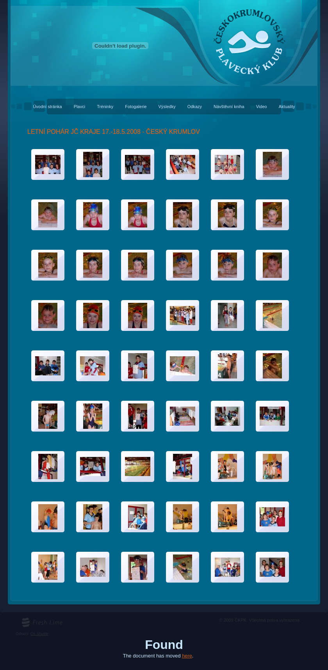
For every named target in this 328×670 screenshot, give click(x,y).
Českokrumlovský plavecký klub (164, 4)
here (187, 656)
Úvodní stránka (47, 106)
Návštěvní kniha (229, 106)
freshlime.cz (31, 620)
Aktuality (287, 106)
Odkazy (194, 106)
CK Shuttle (39, 633)
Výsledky (167, 106)
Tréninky (105, 106)
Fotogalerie (135, 106)
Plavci (80, 106)
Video (261, 106)
